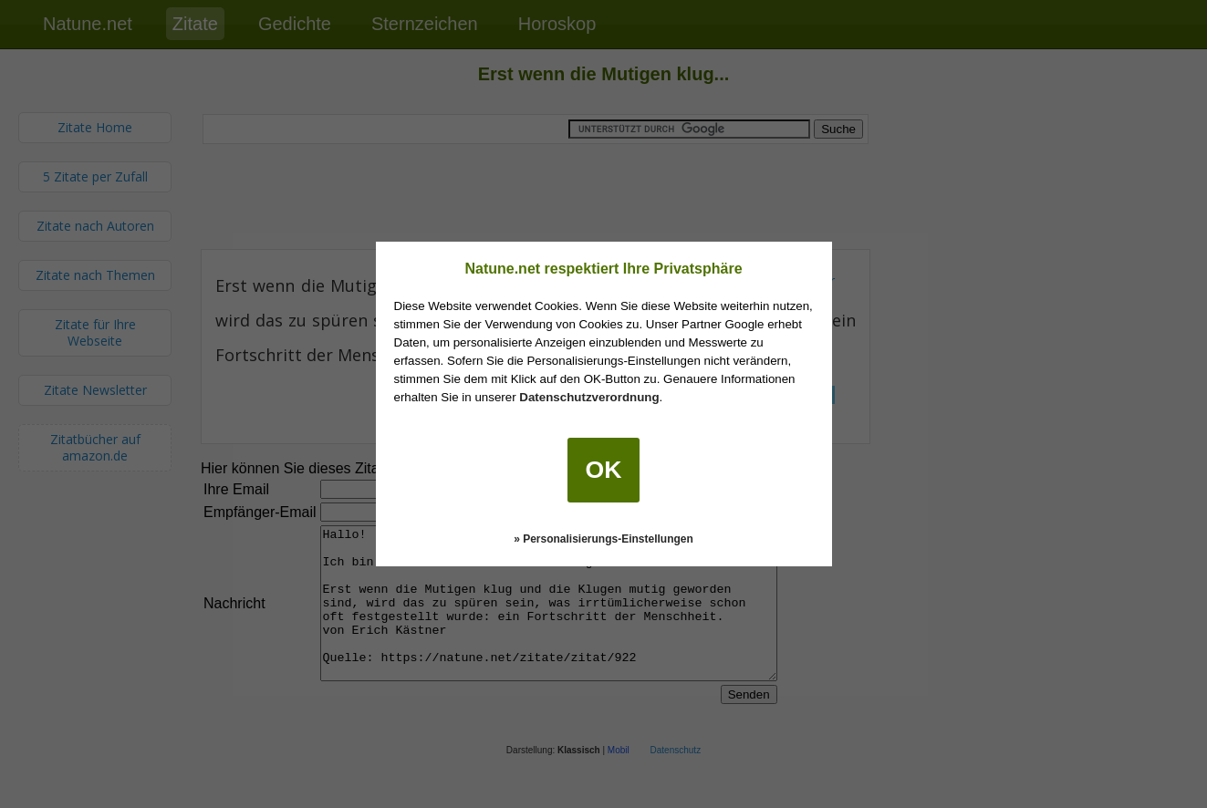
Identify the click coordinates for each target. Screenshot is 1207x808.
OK (604, 469)
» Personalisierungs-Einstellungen (603, 539)
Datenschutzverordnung (589, 397)
